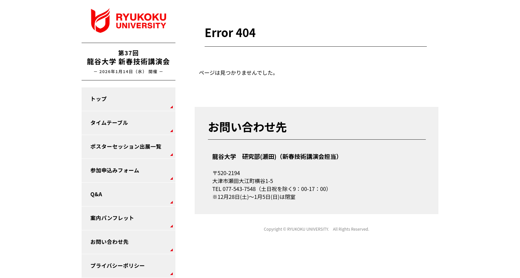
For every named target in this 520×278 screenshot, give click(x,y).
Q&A (96, 194)
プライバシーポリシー (118, 265)
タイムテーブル (109, 122)
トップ (99, 99)
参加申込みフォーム (115, 170)
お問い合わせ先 (110, 242)
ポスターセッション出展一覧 (126, 146)
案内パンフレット (112, 218)
